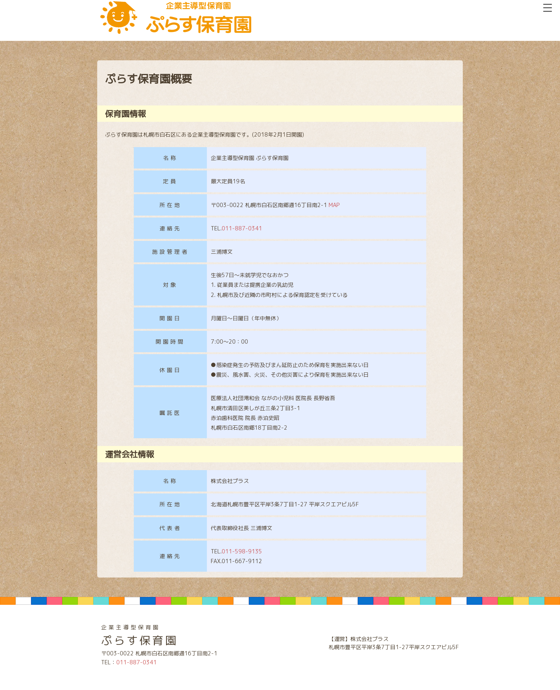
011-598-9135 (242, 551)
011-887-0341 (242, 228)
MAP (334, 205)
